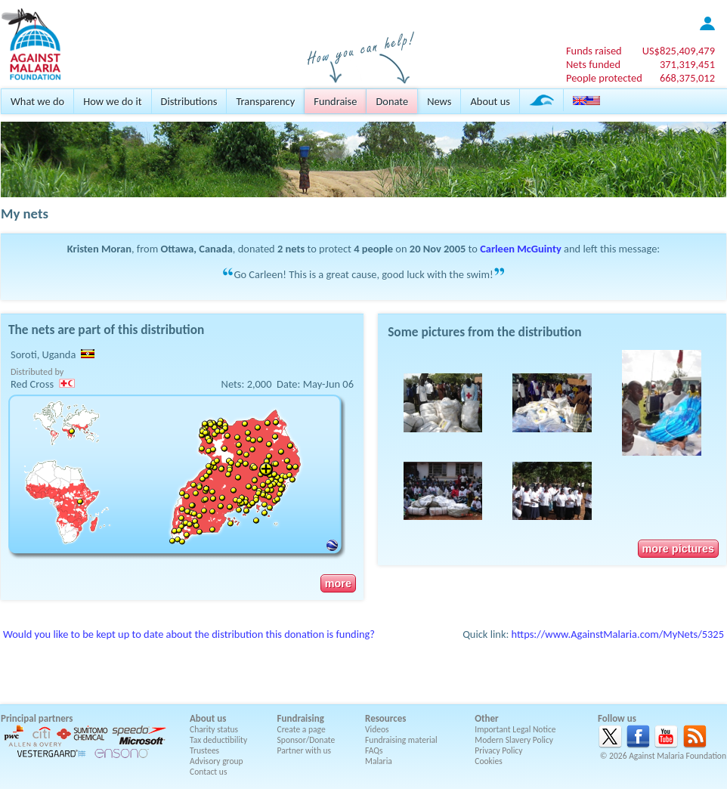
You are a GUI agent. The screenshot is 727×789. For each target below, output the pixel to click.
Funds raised (594, 50)
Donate (392, 101)
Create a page (301, 729)
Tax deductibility (218, 740)
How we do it (112, 101)
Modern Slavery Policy (514, 740)
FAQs (374, 750)
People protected (604, 78)
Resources (385, 718)
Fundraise (335, 101)
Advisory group (216, 761)
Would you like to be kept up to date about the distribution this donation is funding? (189, 634)
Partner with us (304, 750)
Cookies (489, 761)
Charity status (214, 729)
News (439, 101)
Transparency (265, 101)
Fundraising (300, 718)
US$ (678, 50)
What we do (37, 101)
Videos (377, 729)
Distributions (189, 101)
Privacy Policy (498, 750)
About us (489, 101)
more (338, 583)
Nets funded (593, 64)
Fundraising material (401, 740)
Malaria (378, 761)
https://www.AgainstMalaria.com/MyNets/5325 (618, 634)
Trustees (204, 750)
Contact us (208, 771)
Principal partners (37, 718)
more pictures (678, 549)
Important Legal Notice (515, 729)
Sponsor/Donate (306, 740)
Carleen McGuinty (520, 248)
